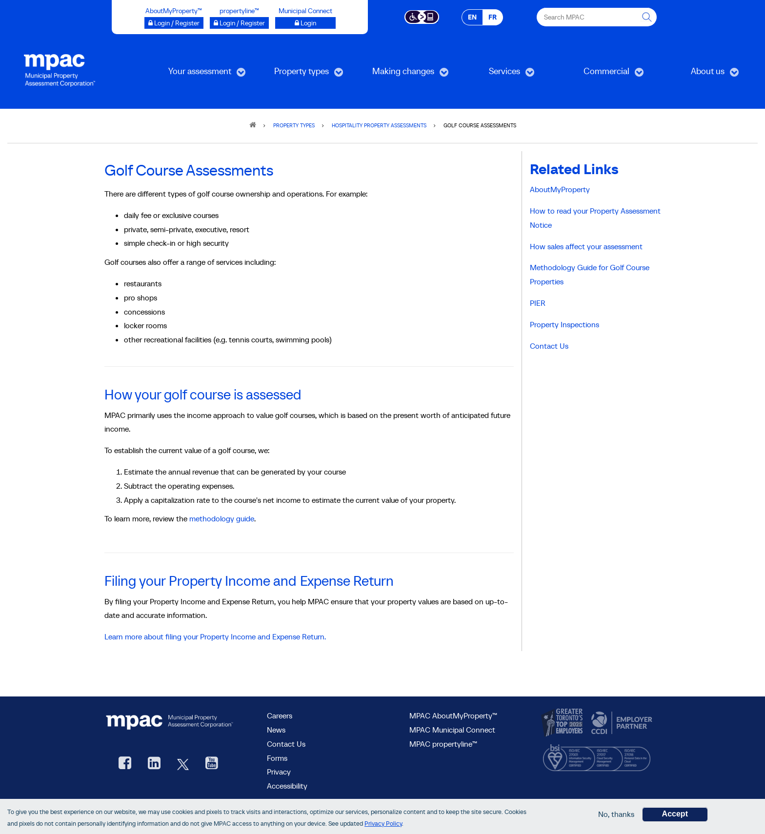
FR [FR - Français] (492, 17)
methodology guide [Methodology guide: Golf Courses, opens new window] (221, 518)
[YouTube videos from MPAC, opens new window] (211, 764)
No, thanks (616, 814)
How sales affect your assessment (586, 246)
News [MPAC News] (276, 730)
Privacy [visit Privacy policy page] (279, 771)
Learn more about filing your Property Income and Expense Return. (215, 636)
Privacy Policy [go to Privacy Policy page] (383, 823)
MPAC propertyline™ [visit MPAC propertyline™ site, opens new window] (443, 744)
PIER (537, 303)
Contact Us (549, 346)
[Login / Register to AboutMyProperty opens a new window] (173, 23)
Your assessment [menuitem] (198, 74)
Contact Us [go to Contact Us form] (286, 744)
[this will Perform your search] (647, 17)
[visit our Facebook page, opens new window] (125, 764)
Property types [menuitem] (298, 74)
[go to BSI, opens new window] (596, 755)
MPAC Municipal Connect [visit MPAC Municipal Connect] (452, 730)
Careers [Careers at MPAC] (279, 715)
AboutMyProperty (560, 189)
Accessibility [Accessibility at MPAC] (287, 786)
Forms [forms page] (277, 758)
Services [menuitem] (495, 74)
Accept (675, 814)
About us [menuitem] (699, 74)
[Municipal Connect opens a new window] (305, 23)
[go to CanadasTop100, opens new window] (563, 723)
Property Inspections (564, 324)
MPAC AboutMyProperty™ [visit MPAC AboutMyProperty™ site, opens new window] (453, 715)
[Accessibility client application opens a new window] (421, 16)
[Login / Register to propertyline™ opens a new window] (239, 23)
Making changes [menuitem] (401, 74)
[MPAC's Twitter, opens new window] (183, 764)
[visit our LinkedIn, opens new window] (154, 764)
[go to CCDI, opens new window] (620, 723)
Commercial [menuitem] (600, 74)
